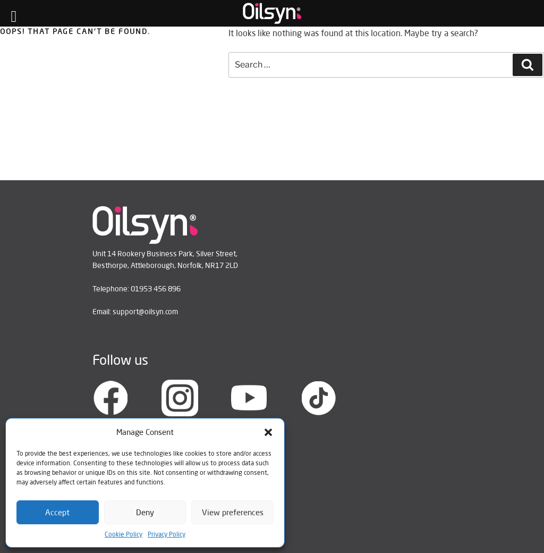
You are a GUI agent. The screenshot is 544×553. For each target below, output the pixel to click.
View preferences (233, 512)
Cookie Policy (123, 534)
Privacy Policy (166, 534)
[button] (268, 432)
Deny (145, 512)
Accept (57, 512)
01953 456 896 (156, 289)
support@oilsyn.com (145, 311)
